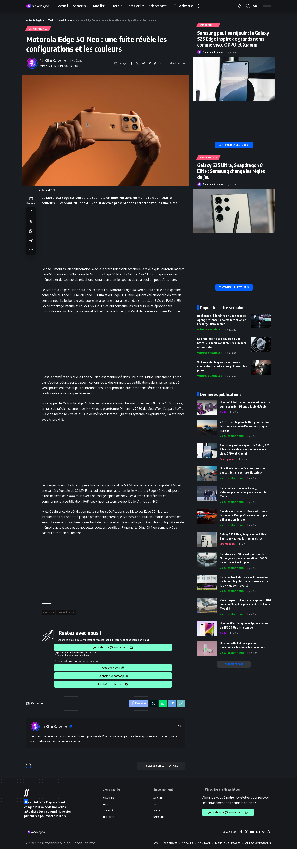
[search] (248, 6)
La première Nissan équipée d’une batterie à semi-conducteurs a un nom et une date (221, 342)
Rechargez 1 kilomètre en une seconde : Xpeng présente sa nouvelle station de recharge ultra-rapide (222, 319)
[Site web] (179, 727)
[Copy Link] (155, 63)
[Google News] (258, 832)
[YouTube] (252, 832)
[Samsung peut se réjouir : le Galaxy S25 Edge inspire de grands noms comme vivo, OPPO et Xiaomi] (234, 144)
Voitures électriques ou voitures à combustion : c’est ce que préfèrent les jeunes (222, 365)
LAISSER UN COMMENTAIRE (160, 766)
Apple (223, 411)
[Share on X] (137, 63)
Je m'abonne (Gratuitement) (113, 647)
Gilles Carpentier (56, 60)
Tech (51, 20)
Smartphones (64, 20)
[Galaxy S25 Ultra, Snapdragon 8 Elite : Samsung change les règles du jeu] (234, 286)
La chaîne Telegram (113, 684)
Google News (113, 667)
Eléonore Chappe (213, 51)
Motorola (49, 612)
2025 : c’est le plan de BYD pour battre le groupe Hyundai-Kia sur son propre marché (244, 425)
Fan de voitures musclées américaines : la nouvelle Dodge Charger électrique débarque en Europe (245, 514)
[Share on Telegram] (149, 63)
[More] (161, 63)
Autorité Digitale (35, 20)
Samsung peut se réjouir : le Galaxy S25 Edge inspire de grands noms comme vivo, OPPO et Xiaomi (233, 38)
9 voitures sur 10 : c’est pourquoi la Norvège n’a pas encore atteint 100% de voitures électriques (243, 557)
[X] (246, 832)
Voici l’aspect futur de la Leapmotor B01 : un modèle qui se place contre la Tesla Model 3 (245, 603)
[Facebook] (241, 832)
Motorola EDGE (66, 612)
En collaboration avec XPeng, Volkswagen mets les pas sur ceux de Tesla (243, 491)
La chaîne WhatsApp (113, 676)
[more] (198, 6)
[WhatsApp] (268, 832)
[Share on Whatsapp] (143, 63)
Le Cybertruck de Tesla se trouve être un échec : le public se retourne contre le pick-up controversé (244, 580)
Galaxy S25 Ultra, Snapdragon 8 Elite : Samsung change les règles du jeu (231, 170)
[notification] (241, 6)
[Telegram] (263, 832)
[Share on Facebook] (131, 63)
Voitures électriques (209, 328)
